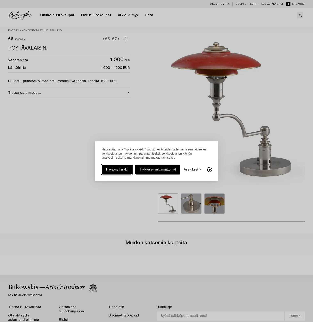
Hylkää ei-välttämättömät (158, 169)
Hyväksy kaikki (117, 169)
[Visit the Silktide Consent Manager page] (209, 170)
